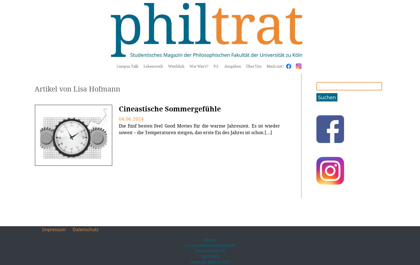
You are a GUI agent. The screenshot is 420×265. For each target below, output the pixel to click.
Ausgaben (232, 66)
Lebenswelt (153, 66)
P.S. (216, 66)
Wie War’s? (199, 66)
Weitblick (176, 66)
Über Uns (254, 66)
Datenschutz (86, 229)
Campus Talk (128, 66)
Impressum (54, 229)
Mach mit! (275, 66)
